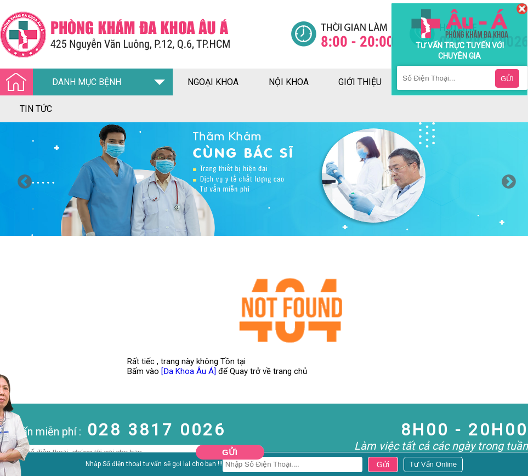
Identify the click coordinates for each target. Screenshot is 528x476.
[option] (264, 179)
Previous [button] (21, 179)
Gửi (229, 452)
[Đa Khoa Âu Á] (188, 371)
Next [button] (506, 179)
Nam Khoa (19, 467)
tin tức (36, 109)
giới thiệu (360, 82)
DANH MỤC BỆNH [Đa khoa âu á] (63, 82)
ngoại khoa (213, 82)
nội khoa (289, 82)
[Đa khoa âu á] (145, 34)
